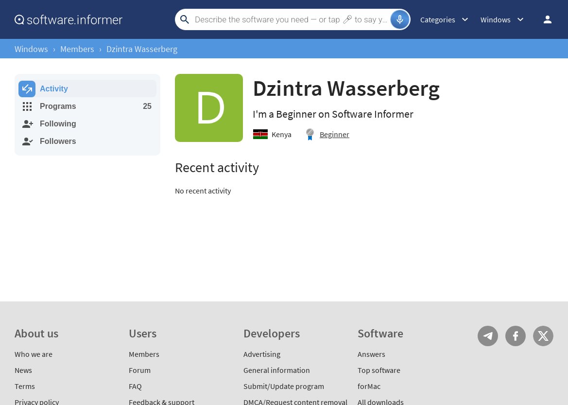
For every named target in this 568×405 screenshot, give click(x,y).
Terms (25, 386)
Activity (54, 89)
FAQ (135, 386)
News (23, 370)
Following (58, 124)
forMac (369, 386)
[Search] (291, 19)
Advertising (261, 354)
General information (276, 370)
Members (77, 48)
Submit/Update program (283, 386)
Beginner (334, 134)
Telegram (488, 336)
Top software (379, 370)
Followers (58, 141)
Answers (371, 354)
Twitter (543, 336)
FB (515, 336)
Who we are (33, 354)
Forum (140, 370)
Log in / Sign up (543, 19)
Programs (58, 106)
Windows (31, 48)
